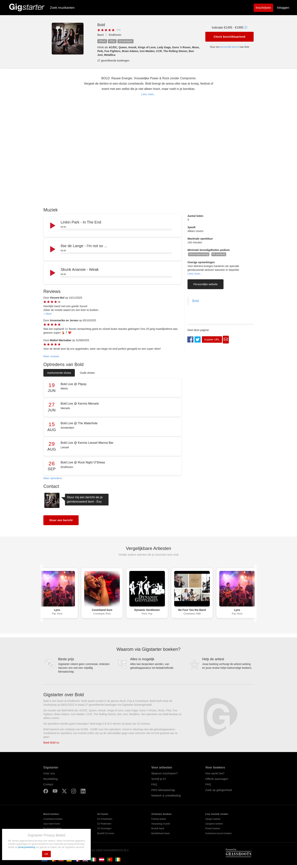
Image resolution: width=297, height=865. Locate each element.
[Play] (52, 226)
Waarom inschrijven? (164, 773)
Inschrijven (263, 7)
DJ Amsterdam (104, 819)
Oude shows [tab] (87, 372)
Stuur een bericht (61, 520)
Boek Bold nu (51, 742)
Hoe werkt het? (214, 773)
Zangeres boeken (214, 823)
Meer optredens (52, 478)
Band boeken (51, 814)
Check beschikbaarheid (229, 36)
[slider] (116, 229)
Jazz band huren (51, 823)
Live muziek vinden (216, 814)
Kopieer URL (212, 339)
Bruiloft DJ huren (105, 833)
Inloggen (283, 7)
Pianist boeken (212, 828)
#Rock (102, 41)
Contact (48, 784)
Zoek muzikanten (62, 7)
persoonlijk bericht (229, 47)
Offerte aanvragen (216, 778)
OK (46, 854)
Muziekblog (50, 778)
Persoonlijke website (205, 284)
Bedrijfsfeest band (160, 833)
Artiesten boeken (161, 814)
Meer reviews (51, 356)
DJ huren (102, 814)
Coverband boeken (53, 819)
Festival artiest (158, 819)
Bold (195, 301)
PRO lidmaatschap (163, 790)
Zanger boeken (213, 819)
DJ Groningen (104, 828)
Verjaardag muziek (160, 823)
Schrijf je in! (158, 778)
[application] (112, 225)
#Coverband (125, 41)
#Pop (112, 41)
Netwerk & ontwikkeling (166, 795)
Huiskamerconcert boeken (218, 833)
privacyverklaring (27, 847)
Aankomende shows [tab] (59, 372)
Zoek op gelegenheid (218, 790)
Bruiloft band (157, 828)
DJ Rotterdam (104, 823)
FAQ (154, 784)
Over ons (49, 773)
